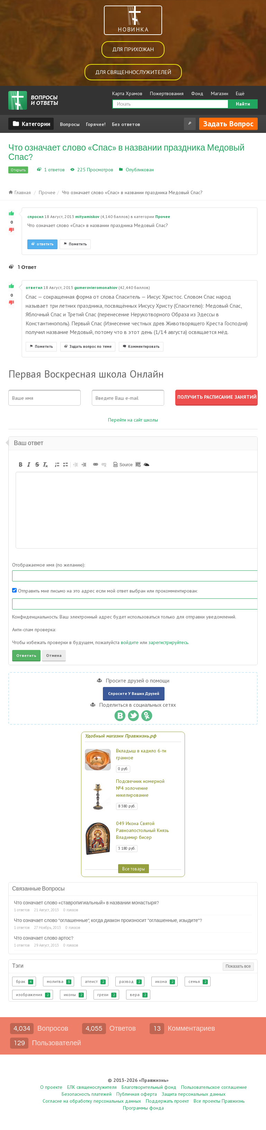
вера (139, 994)
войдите (130, 642)
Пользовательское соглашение (214, 1087)
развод (130, 981)
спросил (35, 216)
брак (24, 981)
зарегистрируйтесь (168, 642)
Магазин (219, 93)
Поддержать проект (167, 1101)
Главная (19, 192)
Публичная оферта (136, 1094)
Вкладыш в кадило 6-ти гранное (141, 754)
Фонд (197, 93)
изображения (33, 994)
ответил (34, 287)
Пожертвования (167, 93)
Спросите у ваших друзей (133, 693)
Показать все (238, 966)
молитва (59, 981)
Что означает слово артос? (43, 938)
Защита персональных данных (193, 1094)
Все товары (133, 868)
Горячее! (96, 124)
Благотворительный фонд (149, 1087)
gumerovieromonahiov (95, 287)
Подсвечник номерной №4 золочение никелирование (140, 788)
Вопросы (70, 124)
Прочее (163, 169)
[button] (20, 464)
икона (165, 981)
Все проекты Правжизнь (219, 1101)
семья (198, 981)
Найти (243, 104)
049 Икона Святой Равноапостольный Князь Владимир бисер (142, 830)
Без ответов (126, 124)
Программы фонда (143, 1108)
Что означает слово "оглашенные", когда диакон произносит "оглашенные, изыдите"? (108, 920)
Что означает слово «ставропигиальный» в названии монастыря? (86, 903)
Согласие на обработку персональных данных (92, 1101)
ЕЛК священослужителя (92, 1087)
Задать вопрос (228, 123)
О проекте (51, 1087)
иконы (74, 994)
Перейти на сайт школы (133, 420)
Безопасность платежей (87, 1094)
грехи (106, 994)
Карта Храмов (127, 93)
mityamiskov (87, 216)
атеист (95, 981)
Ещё (240, 93)
